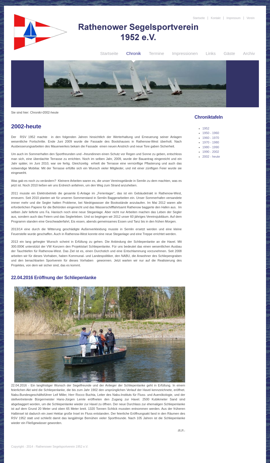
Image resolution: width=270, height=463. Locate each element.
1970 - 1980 (210, 142)
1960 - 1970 (210, 137)
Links (211, 53)
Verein (251, 18)
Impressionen (185, 53)
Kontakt (215, 18)
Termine (156, 53)
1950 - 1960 (210, 133)
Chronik (133, 53)
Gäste (229, 53)
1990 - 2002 (210, 151)
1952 (205, 128)
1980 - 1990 (210, 147)
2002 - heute (211, 156)
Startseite (109, 53)
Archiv (249, 53)
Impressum (233, 18)
